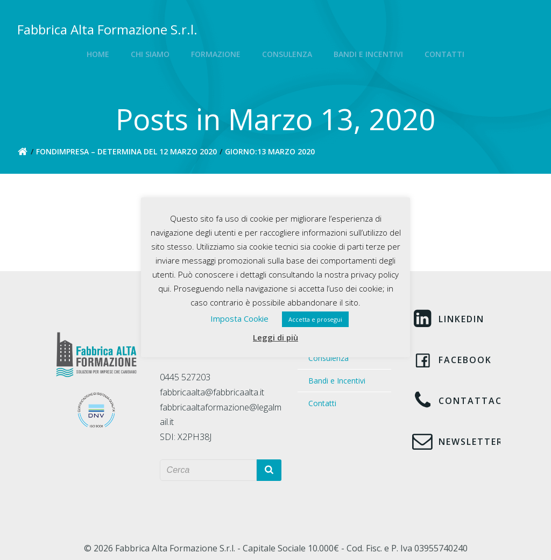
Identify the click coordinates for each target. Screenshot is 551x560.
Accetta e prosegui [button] (315, 319)
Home (98, 54)
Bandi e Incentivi (368, 54)
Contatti (444, 54)
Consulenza (287, 54)
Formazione (216, 54)
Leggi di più (275, 337)
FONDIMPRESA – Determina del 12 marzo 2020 (126, 151)
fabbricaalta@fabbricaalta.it (212, 392)
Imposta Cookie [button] (239, 318)
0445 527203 (185, 377)
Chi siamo (150, 54)
